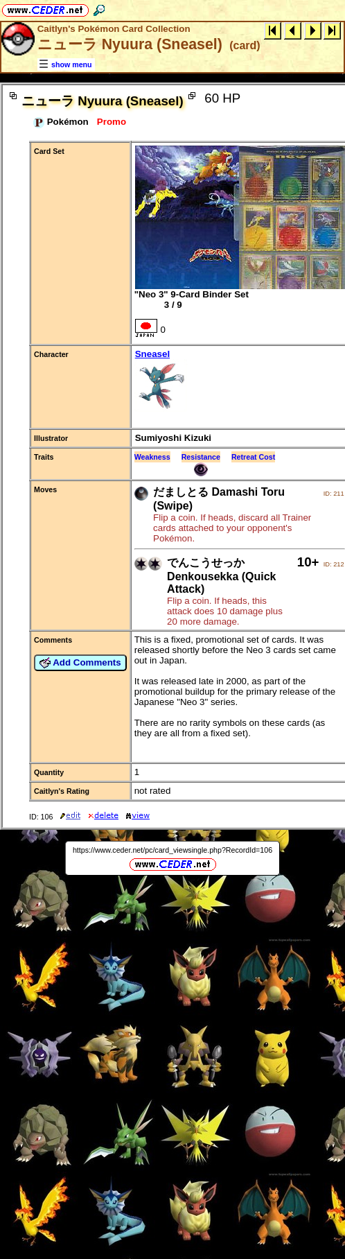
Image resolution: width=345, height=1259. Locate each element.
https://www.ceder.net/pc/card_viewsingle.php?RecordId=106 (172, 850)
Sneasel (239, 382)
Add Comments (80, 662)
